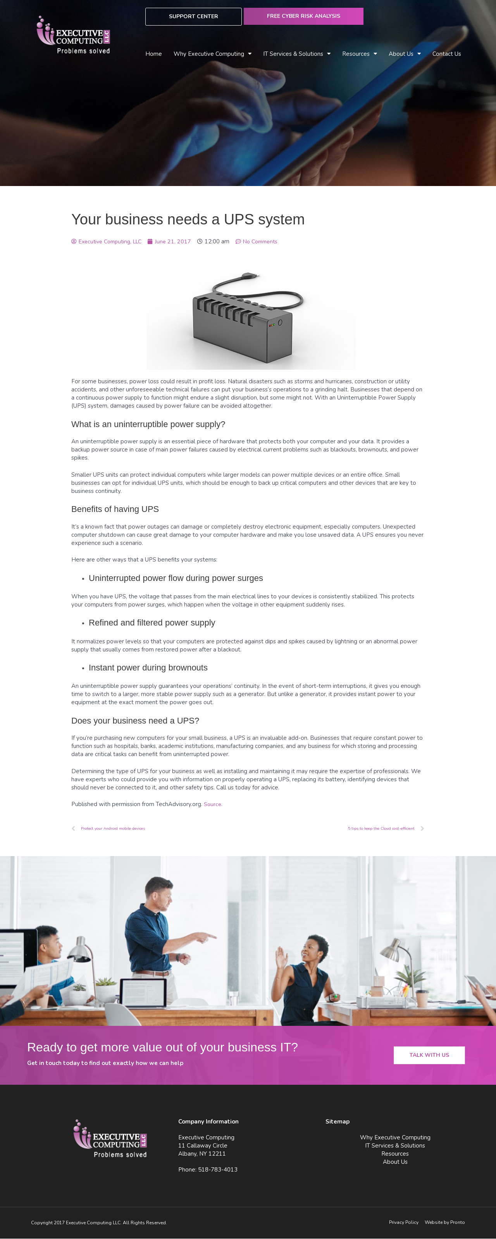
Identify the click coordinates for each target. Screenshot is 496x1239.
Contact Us (446, 54)
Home (153, 54)
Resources (359, 54)
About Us (405, 54)
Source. (213, 804)
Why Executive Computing (212, 54)
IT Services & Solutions (297, 54)
